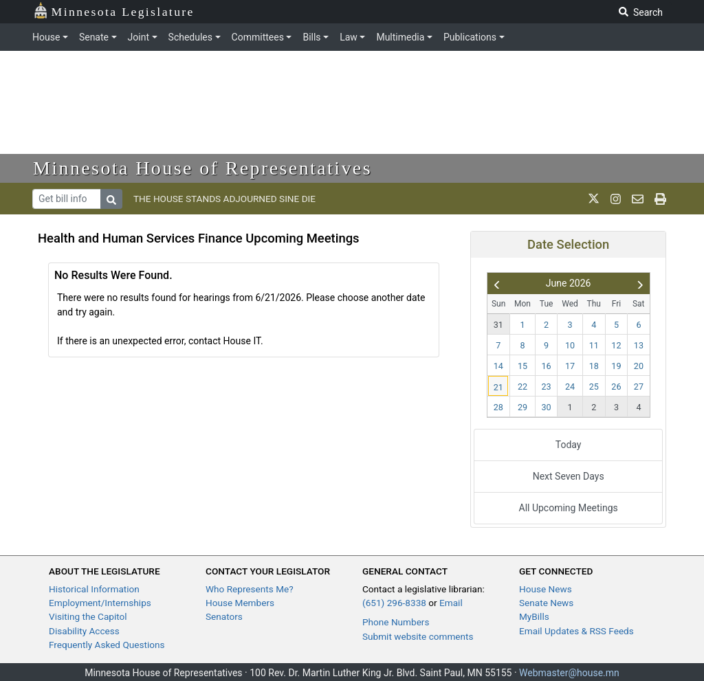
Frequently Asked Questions (107, 644)
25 (594, 386)
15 (522, 366)
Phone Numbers (395, 621)
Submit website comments (418, 636)
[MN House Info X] (593, 198)
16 (546, 366)
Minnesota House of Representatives (202, 168)
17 (570, 366)
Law (349, 37)
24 (570, 386)
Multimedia (400, 37)
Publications (469, 37)
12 (616, 345)
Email (451, 602)
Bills (311, 37)
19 (616, 366)
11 (594, 345)
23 (546, 386)
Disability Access (84, 630)
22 (522, 386)
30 (546, 407)
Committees (258, 37)
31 (498, 325)
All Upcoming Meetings (568, 507)
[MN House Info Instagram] (615, 198)
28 (498, 407)
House (46, 37)
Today (569, 444)
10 (570, 345)
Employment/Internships (100, 602)
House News (545, 588)
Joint (138, 37)
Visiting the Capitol (88, 616)
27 (639, 386)
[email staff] (637, 198)
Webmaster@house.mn (569, 672)
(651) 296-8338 (394, 602)
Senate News (546, 602)
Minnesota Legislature (114, 11)
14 (498, 366)
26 (616, 386)
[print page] (660, 198)
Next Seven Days (568, 476)
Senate (94, 37)
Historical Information (94, 588)
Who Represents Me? (250, 588)
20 (639, 366)
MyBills (534, 616)
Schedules (190, 37)
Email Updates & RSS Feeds (576, 630)
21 (498, 387)
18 (594, 366)
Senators (224, 616)
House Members (240, 602)
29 (522, 407)
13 (639, 345)
